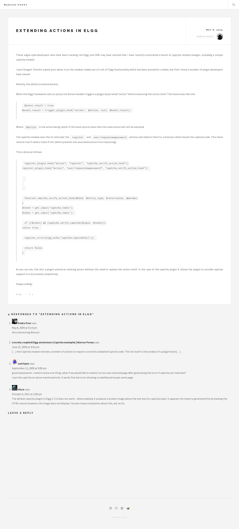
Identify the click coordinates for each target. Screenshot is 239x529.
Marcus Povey (16, 5)
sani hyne (23, 363)
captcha (176, 55)
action (59, 94)
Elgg (19, 294)
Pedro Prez (24, 323)
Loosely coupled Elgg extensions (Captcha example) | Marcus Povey (53, 342)
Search (233, 4)
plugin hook (103, 94)
